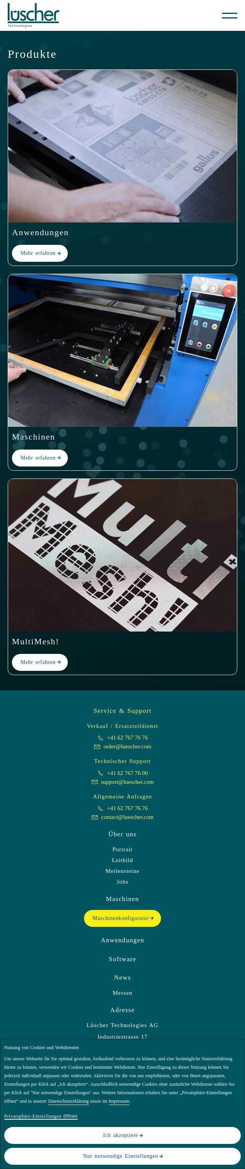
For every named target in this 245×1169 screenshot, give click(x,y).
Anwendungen (122, 940)
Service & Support (122, 710)
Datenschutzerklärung (68, 1101)
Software (122, 959)
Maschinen (122, 899)
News (122, 977)
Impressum (119, 1101)
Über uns (122, 834)
